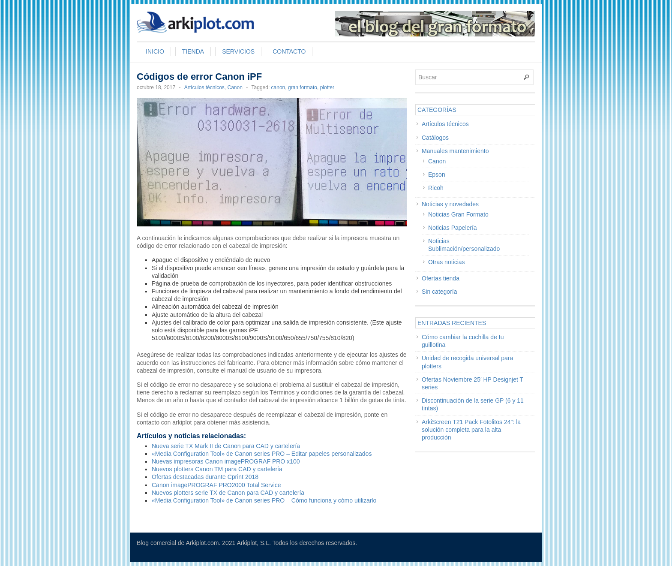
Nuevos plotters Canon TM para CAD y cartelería (217, 469)
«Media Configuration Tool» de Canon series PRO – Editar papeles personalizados (262, 453)
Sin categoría (439, 291)
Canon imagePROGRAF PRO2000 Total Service (216, 485)
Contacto (289, 51)
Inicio (155, 51)
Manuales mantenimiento (455, 151)
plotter (327, 87)
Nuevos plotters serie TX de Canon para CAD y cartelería (228, 492)
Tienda (193, 51)
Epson (436, 174)
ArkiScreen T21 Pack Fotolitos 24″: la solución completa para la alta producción (471, 429)
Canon (234, 87)
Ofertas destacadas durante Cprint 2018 (205, 476)
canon (278, 87)
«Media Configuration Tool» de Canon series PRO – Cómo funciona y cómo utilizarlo (264, 500)
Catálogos (435, 137)
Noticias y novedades (450, 204)
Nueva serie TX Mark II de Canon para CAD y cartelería (226, 446)
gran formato (302, 87)
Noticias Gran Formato (458, 214)
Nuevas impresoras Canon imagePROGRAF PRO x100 (226, 461)
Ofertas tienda (440, 278)
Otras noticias (446, 262)
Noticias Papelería (452, 227)
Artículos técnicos (204, 87)
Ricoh (436, 187)
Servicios (238, 51)
